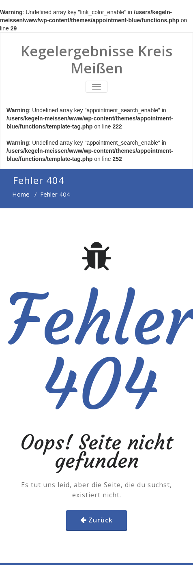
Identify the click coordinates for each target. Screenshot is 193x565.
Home (21, 194)
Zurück (100, 520)
